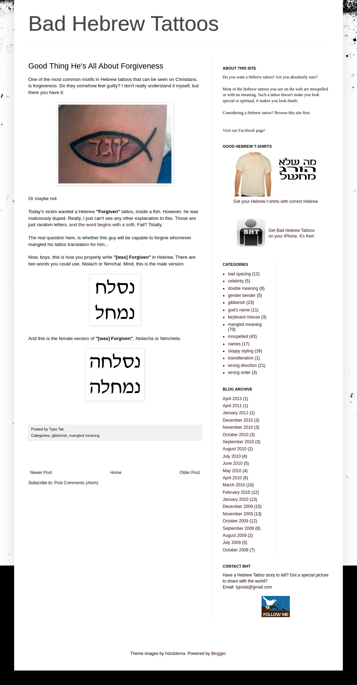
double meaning (243, 288)
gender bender (242, 295)
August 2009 (234, 535)
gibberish (59, 435)
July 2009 (232, 542)
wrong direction (242, 365)
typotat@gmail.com (254, 587)
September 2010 (238, 441)
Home (116, 472)
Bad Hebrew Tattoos (123, 23)
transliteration (240, 358)
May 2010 (232, 470)
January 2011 (235, 412)
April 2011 (232, 405)
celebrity (236, 281)
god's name (239, 310)
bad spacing (239, 273)
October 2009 (235, 521)
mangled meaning (84, 435)
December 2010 (238, 420)
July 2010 (232, 456)
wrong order (239, 372)
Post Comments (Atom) (76, 482)
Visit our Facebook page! (244, 130)
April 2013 (232, 398)
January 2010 (235, 499)
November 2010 (238, 427)
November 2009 (238, 513)
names (234, 343)
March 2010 (234, 484)
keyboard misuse (244, 317)
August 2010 (234, 448)
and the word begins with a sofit (102, 224)
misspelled (238, 336)
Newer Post (41, 472)
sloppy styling (240, 351)
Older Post (190, 472)
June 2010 (232, 463)
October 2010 (235, 434)
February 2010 (236, 492)
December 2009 (238, 506)
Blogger (218, 653)
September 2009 (238, 528)
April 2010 (232, 477)
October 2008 (235, 550)
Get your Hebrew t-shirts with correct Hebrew (275, 201)
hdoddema (175, 653)
